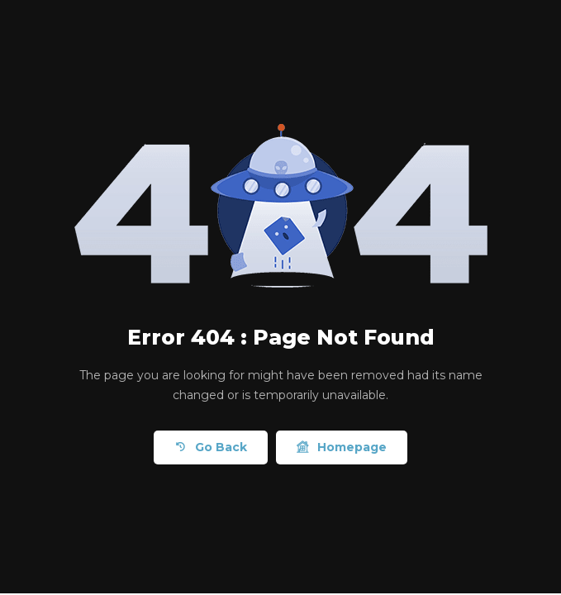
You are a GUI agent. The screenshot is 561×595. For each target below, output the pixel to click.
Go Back (210, 447)
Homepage (342, 447)
